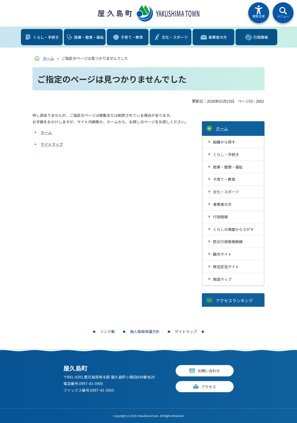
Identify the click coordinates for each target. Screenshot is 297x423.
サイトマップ (52, 144)
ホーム (48, 58)
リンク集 (107, 331)
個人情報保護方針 (145, 331)
